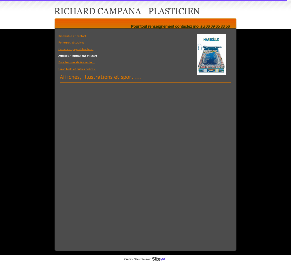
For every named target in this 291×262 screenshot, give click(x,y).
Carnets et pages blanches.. (75, 49)
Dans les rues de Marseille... (76, 62)
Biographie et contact (72, 36)
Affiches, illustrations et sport (77, 56)
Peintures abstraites (71, 43)
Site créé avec (151, 259)
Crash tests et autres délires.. (77, 69)
